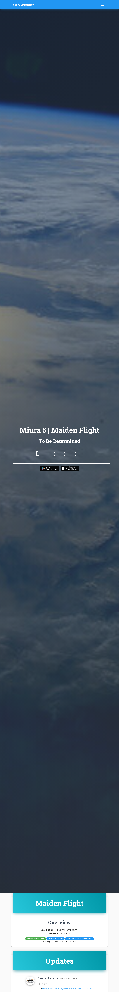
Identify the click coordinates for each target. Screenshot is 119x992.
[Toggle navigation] (103, 4)
